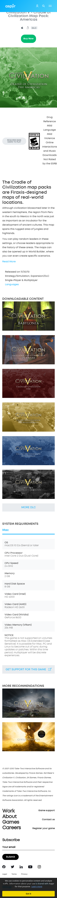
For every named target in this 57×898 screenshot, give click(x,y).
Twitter (12, 866)
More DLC (28, 507)
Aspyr (10, 6)
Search (43, 6)
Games (10, 822)
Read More (9, 261)
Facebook (3, 866)
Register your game (43, 828)
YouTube (30, 866)
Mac (5, 530)
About (9, 816)
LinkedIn (21, 866)
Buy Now (28, 38)
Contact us (48, 819)
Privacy (24, 874)
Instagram (39, 866)
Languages (12, 284)
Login (37, 6)
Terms (14, 874)
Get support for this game (28, 669)
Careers (11, 827)
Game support (46, 810)
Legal (4, 874)
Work (8, 811)
